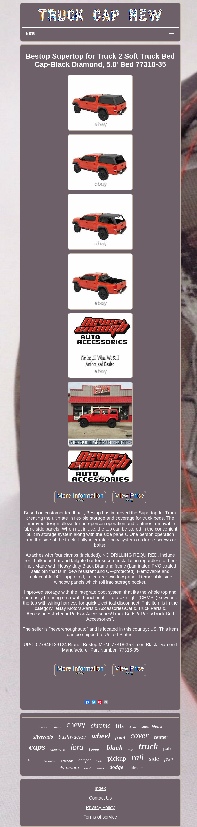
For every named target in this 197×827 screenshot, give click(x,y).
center (160, 737)
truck (148, 746)
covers (100, 768)
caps (37, 746)
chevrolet (57, 749)
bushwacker (72, 736)
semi (87, 768)
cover (139, 735)
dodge (116, 767)
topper (94, 750)
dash (132, 727)
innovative (50, 761)
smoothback (151, 726)
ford (77, 747)
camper (84, 760)
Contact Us (100, 798)
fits (119, 725)
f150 (168, 759)
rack (131, 750)
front (120, 737)
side (154, 758)
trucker (43, 727)
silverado (43, 737)
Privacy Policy (100, 807)
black (114, 747)
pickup (116, 758)
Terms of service (100, 817)
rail (137, 757)
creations (67, 761)
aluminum (68, 767)
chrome (100, 725)
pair (167, 748)
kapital (33, 760)
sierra (58, 727)
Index (100, 788)
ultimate (135, 767)
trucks (99, 761)
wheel (101, 735)
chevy (75, 724)
